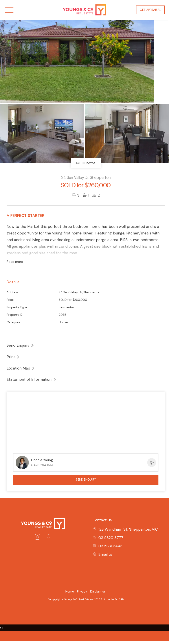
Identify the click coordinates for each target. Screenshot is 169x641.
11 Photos (86, 163)
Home (69, 591)
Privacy (82, 591)
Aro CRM (119, 599)
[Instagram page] (38, 537)
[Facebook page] (48, 537)
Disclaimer (97, 591)
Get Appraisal (150, 10)
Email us (105, 554)
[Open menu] (9, 10)
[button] (13, 356)
